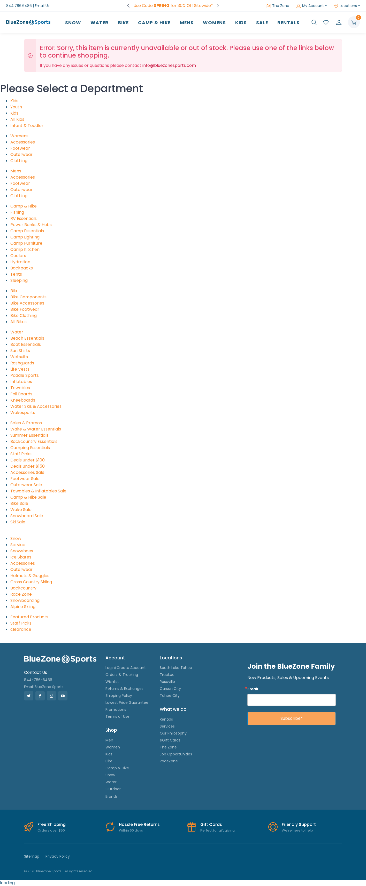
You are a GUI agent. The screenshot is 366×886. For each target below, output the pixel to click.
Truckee (167, 674)
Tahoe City (170, 695)
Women (112, 747)
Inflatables (21, 382)
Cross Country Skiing (31, 582)
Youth (16, 107)
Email (252, 689)
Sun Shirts (20, 351)
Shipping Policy (118, 695)
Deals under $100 (27, 460)
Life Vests (19, 369)
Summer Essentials (29, 435)
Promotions (115, 709)
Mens (187, 23)
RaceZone (169, 761)
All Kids (17, 119)
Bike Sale (19, 503)
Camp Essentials (27, 231)
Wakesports (22, 413)
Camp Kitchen (25, 249)
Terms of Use (117, 716)
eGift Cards (170, 740)
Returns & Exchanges (124, 688)
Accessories (22, 142)
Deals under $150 (27, 466)
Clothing (18, 161)
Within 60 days (131, 830)
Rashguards (22, 363)
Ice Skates (20, 557)
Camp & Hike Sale (28, 497)
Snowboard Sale (26, 516)
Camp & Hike (154, 23)
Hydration (20, 262)
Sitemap (31, 856)
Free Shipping (51, 824)
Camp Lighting (25, 237)
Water (99, 23)
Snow (73, 23)
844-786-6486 (38, 679)
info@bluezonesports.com (169, 65)
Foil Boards (21, 394)
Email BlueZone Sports (44, 686)
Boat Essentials (25, 344)
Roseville (167, 681)
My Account (310, 5)
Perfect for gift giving (217, 830)
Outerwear (21, 154)
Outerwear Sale (26, 485)
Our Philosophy (173, 733)
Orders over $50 (51, 830)
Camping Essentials (30, 448)
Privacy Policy (57, 856)
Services (167, 726)
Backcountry (23, 588)
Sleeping (19, 280)
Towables (20, 388)
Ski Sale (17, 522)
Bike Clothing (23, 315)
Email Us (42, 5)
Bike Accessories (27, 303)
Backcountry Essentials (33, 441)
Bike (123, 23)
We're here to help (297, 830)
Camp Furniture (26, 243)
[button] (314, 22)
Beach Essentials (27, 338)
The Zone (277, 5)
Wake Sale (21, 510)
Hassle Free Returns (139, 824)
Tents (16, 274)
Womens (214, 23)
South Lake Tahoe (176, 667)
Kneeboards (22, 400)
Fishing (17, 212)
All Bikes (18, 322)
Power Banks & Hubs (31, 225)
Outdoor (113, 789)
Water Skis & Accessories (36, 406)
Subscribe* (291, 718)
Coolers (18, 256)
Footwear (20, 148)
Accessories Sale (27, 472)
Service (17, 545)
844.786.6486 (19, 5)
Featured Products (29, 617)
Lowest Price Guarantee (126, 702)
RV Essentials (23, 218)
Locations (345, 5)
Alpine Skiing (22, 607)
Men (109, 740)
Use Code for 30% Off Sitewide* (173, 6)
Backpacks (21, 268)
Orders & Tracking (121, 674)
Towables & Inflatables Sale (38, 491)
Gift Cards (211, 824)
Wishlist (112, 681)
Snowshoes (21, 551)
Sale (262, 23)
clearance (20, 629)
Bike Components (28, 297)
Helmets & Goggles (29, 576)
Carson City (170, 688)
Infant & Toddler (26, 126)
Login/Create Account (125, 667)
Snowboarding (25, 600)
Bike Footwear (24, 309)
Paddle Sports (24, 375)
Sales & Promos (26, 423)
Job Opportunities (176, 754)
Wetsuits (19, 357)
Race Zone (21, 594)
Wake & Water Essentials (35, 429)
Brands (111, 796)
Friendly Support (299, 824)
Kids (241, 23)
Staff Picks (21, 454)
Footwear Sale (25, 479)
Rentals (288, 23)
